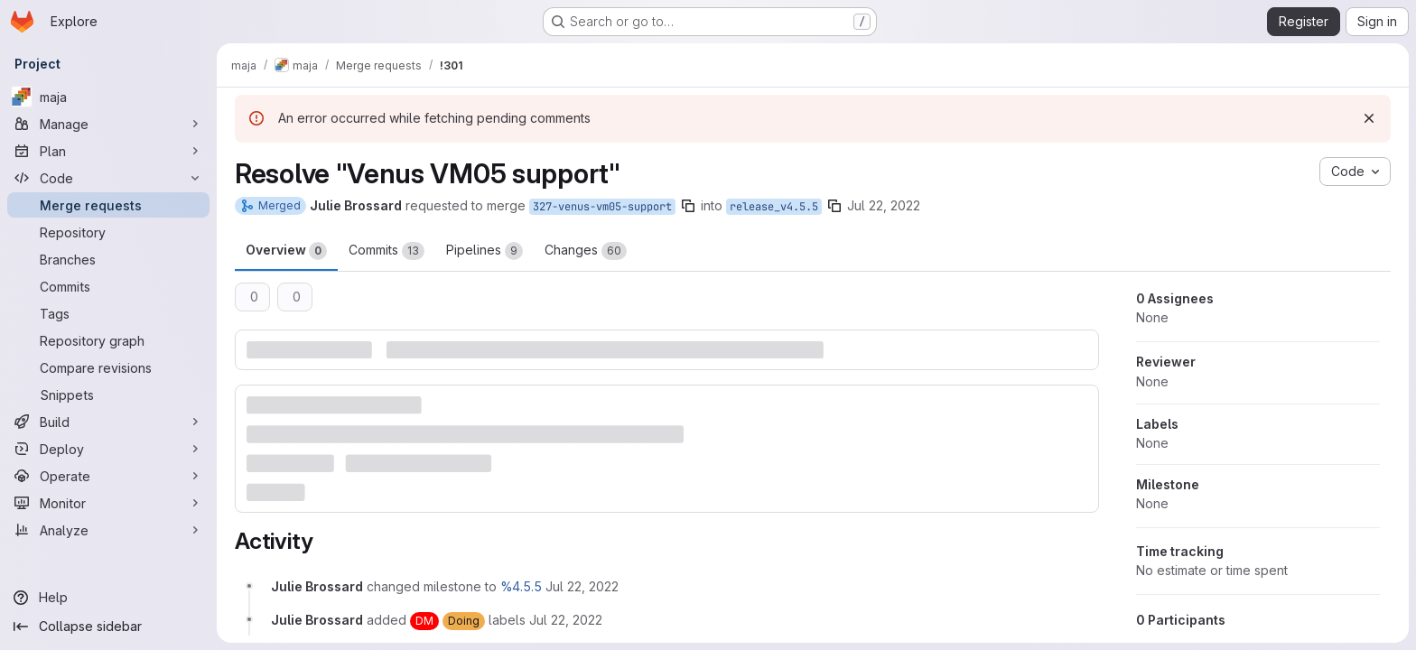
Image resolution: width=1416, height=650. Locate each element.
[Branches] (108, 259)
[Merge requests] (108, 205)
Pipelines (484, 251)
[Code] (108, 177)
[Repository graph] (108, 340)
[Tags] (108, 313)
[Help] (108, 597)
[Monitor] (108, 502)
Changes (586, 251)
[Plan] (108, 150)
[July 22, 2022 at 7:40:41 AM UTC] (582, 586)
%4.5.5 (521, 586)
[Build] (108, 421)
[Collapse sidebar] (108, 626)
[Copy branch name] (688, 206)
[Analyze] (108, 530)
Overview (286, 251)
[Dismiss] (1369, 118)
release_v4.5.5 (774, 207)
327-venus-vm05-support (602, 207)
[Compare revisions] (108, 367)
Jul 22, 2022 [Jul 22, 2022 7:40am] (883, 205)
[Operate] (108, 475)
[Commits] (108, 286)
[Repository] (108, 232)
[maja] (108, 96)
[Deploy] (108, 448)
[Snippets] (108, 394)
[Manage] (108, 123)
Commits (386, 251)
